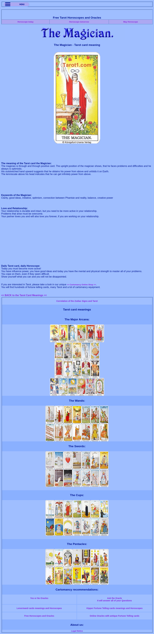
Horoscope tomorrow (79, 22)
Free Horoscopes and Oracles (39, 616)
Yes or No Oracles (39, 598)
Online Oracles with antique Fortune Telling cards (114, 616)
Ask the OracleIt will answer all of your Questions (114, 599)
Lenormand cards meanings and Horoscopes (39, 608)
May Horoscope (130, 22)
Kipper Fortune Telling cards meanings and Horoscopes (114, 608)
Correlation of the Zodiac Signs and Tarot (77, 301)
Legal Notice (77, 631)
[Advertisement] (77, 153)
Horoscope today (25, 22)
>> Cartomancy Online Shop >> (81, 284)
